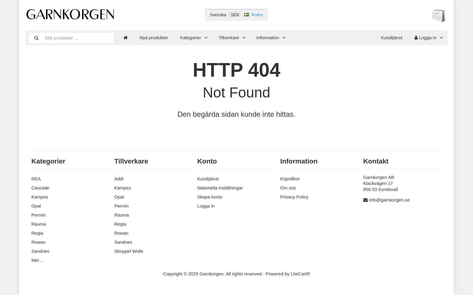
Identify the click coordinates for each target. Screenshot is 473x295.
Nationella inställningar (220, 187)
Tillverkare (228, 37)
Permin (38, 214)
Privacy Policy (294, 196)
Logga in (425, 37)
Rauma (38, 224)
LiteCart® (300, 273)
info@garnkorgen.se (389, 199)
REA (36, 178)
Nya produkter (154, 37)
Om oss (288, 187)
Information (267, 37)
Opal (36, 205)
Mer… (37, 260)
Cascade (40, 187)
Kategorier (190, 37)
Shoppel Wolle (128, 251)
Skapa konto (209, 196)
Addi (118, 178)
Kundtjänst (391, 37)
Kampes (39, 196)
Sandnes (40, 251)
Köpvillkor (290, 178)
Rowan (38, 242)
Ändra (257, 14)
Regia (37, 233)
